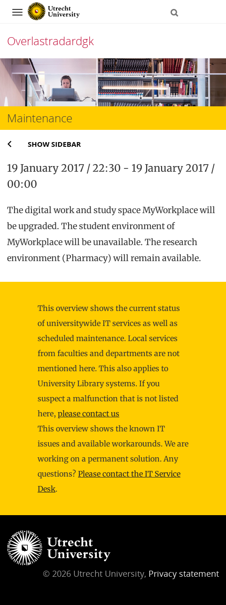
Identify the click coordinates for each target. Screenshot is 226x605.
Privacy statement (183, 573)
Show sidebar (54, 144)
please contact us (88, 413)
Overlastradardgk (50, 40)
